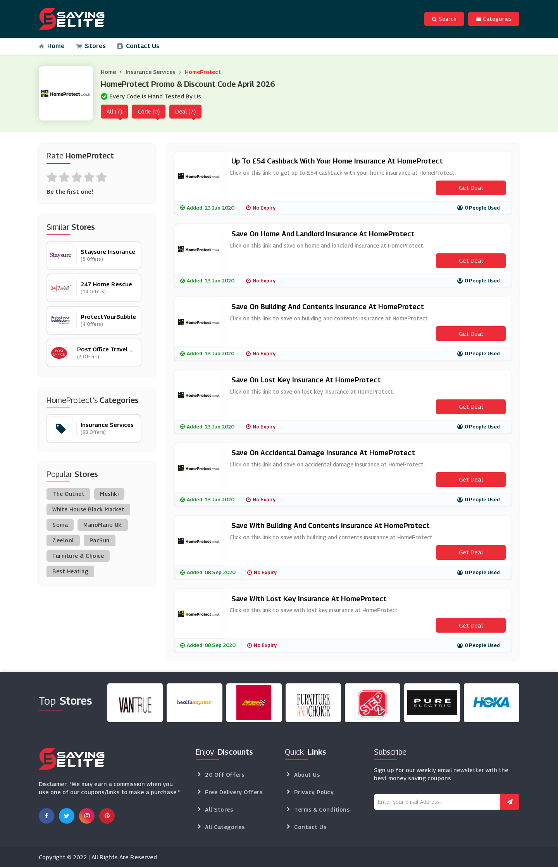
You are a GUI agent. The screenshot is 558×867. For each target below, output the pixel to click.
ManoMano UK (102, 524)
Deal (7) (185, 111)
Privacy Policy (314, 792)
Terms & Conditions (322, 809)
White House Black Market (88, 509)
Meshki (109, 493)
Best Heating (70, 571)
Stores (91, 46)
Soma (60, 524)
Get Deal (471, 187)
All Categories (225, 827)
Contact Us (138, 46)
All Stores (219, 809)
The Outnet (68, 493)
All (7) (114, 111)
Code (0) (149, 111)
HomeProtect (203, 72)
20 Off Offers (225, 774)
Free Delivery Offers (233, 792)
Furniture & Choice (78, 555)
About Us (307, 774)
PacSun (100, 540)
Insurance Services (150, 72)
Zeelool (63, 540)
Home (52, 46)
